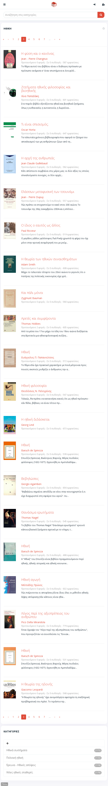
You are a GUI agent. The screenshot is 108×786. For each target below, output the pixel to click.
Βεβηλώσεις (30, 478)
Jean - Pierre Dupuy (32, 197)
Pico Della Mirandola (33, 622)
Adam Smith (28, 264)
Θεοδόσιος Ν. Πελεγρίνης (36, 391)
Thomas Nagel (29, 517)
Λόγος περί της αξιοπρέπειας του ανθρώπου (45, 615)
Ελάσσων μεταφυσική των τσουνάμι (47, 191)
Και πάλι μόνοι (32, 292)
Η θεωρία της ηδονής (37, 684)
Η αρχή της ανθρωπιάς (38, 158)
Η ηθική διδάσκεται (35, 419)
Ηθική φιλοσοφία (34, 385)
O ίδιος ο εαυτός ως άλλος (40, 225)
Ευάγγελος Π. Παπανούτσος (37, 357)
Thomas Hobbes (31, 323)
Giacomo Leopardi (32, 689)
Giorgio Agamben (31, 484)
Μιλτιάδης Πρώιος (31, 585)
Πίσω (4, 784)
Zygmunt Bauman (31, 298)
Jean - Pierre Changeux (34, 58)
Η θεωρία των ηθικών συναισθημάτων (49, 259)
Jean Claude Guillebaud (34, 163)
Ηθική (25, 352)
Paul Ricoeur (28, 230)
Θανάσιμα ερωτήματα (37, 512)
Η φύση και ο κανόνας (37, 53)
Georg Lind (27, 425)
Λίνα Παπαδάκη (30, 96)
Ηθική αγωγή (30, 579)
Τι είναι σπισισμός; (34, 124)
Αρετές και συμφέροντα (38, 318)
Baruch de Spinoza (32, 450)
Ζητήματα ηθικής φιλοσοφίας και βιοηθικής (46, 89)
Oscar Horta (28, 129)
